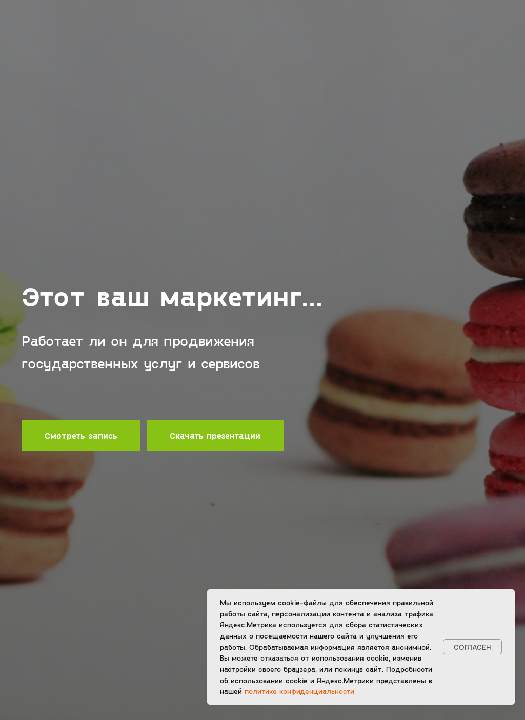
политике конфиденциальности (299, 691)
